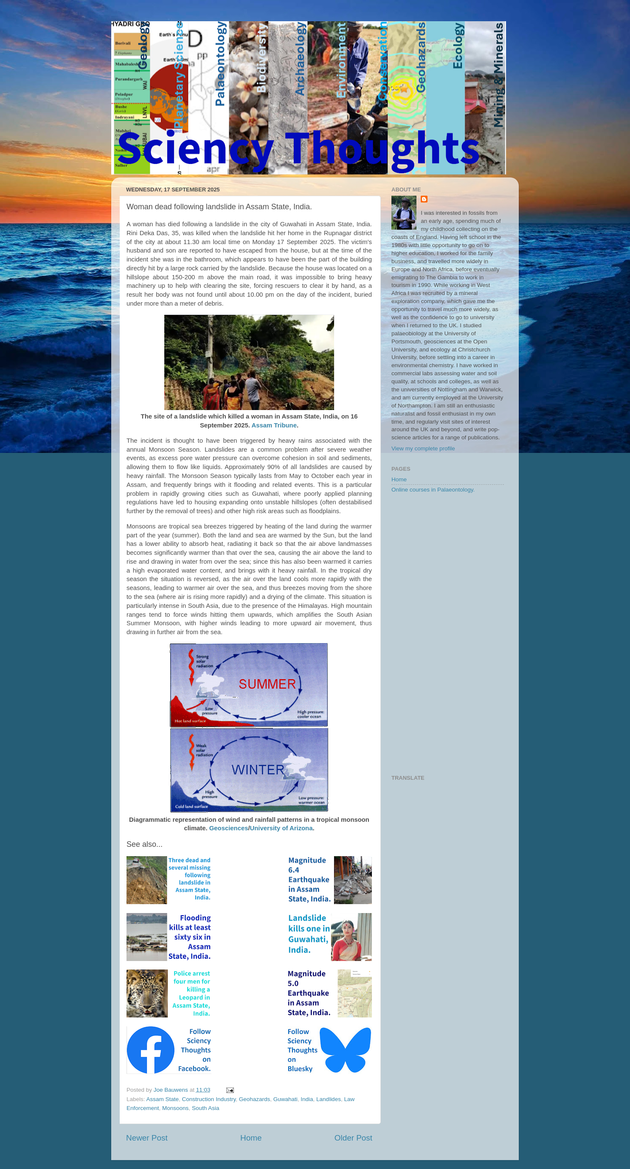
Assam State (162, 1099)
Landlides (328, 1099)
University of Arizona (281, 828)
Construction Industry (209, 1099)
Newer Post (147, 1137)
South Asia (205, 1108)
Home (251, 1137)
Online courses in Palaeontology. (433, 489)
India (307, 1099)
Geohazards (254, 1099)
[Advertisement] (447, 634)
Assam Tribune (274, 425)
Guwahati (285, 1099)
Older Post (353, 1137)
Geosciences (228, 828)
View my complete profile (423, 448)
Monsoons (175, 1108)
